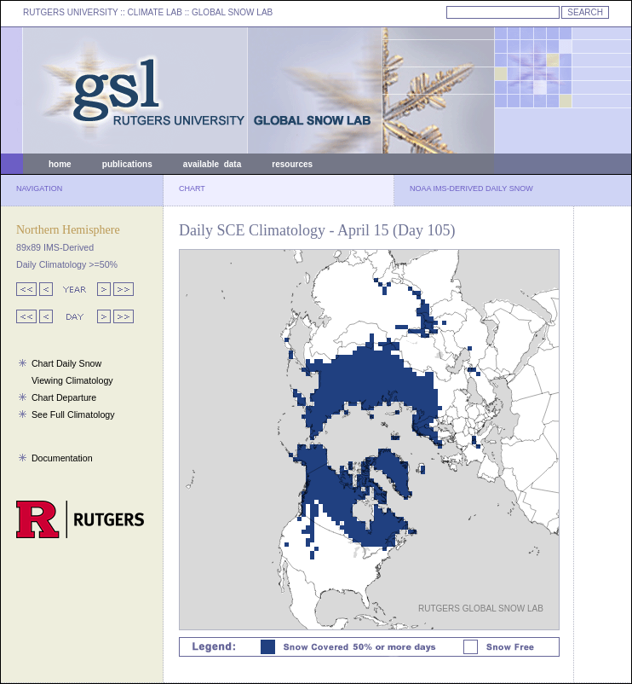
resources (292, 164)
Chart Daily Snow (66, 363)
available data (212, 164)
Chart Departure (64, 397)
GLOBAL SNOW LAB (232, 12)
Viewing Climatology (72, 380)
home (60, 164)
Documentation (62, 458)
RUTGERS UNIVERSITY (70, 12)
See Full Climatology (73, 414)
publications (127, 164)
